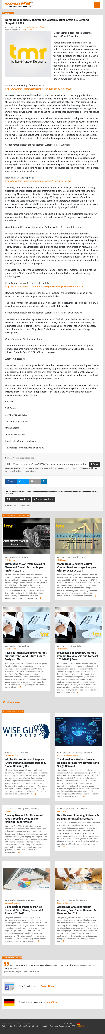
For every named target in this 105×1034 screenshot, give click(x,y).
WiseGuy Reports (11, 755)
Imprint (9, 1026)
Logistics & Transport (22, 557)
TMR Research (26, 30)
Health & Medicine (21, 646)
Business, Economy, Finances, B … (80, 753)
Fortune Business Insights (67, 755)
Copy (94, 464)
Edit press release (44, 499)
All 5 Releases (11, 702)
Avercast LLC (62, 811)
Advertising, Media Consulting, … (27, 809)
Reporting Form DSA (67, 1026)
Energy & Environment (76, 557)
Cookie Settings (82, 1026)
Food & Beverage (21, 753)
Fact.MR (8, 811)
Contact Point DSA (50, 1026)
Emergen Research (12, 903)
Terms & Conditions (34, 1026)
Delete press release (18, 499)
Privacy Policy (19, 1026)
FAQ (3, 1026)
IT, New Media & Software (35, 27)
